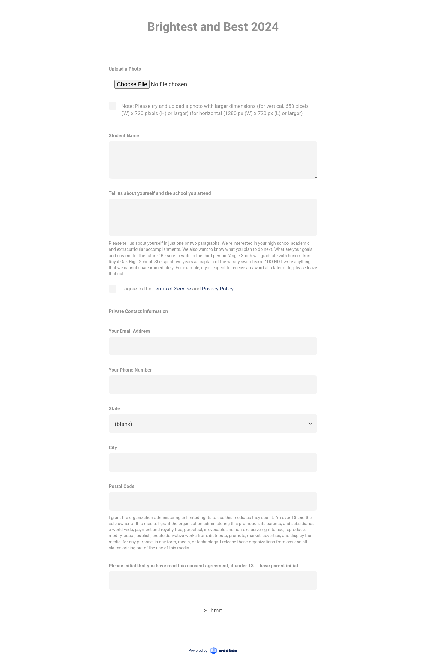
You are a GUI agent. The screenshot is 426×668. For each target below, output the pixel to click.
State (114, 409)
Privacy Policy (218, 289)
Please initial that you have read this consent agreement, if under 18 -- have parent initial (203, 566)
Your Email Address (129, 331)
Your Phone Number (130, 370)
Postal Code (121, 486)
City (113, 448)
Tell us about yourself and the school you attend (160, 193)
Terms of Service (172, 289)
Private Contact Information (138, 311)
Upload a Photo (125, 69)
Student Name (124, 136)
